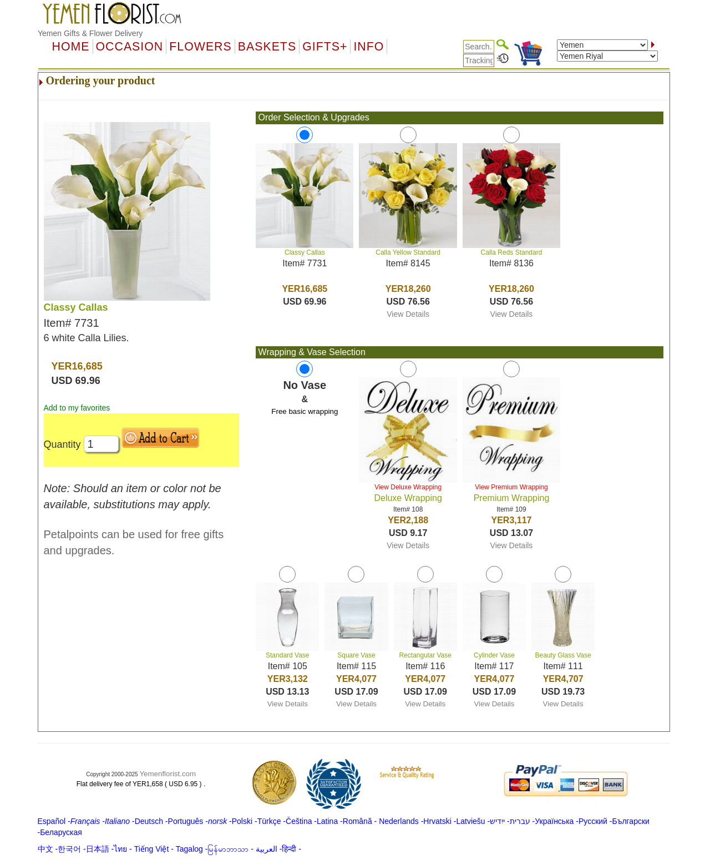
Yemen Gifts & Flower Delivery (90, 33)
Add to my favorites (77, 407)
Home (71, 46)
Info (368, 46)
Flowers (200, 46)
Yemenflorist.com (167, 774)
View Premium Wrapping (511, 487)
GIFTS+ (324, 46)
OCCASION (130, 46)
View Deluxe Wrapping (408, 487)
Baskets (267, 46)
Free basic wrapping (304, 411)
